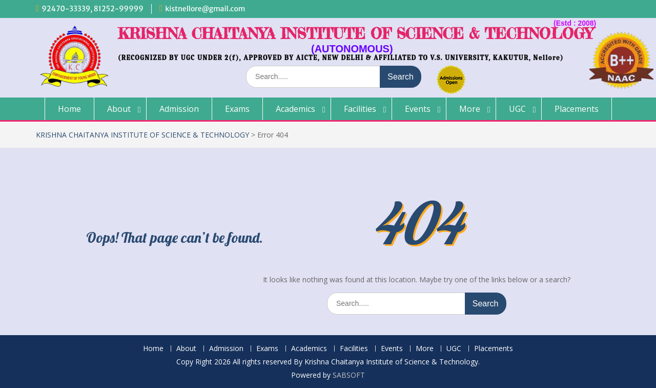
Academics (295, 108)
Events (417, 108)
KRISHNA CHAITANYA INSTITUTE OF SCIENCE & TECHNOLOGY (355, 34)
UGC (517, 108)
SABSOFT (349, 375)
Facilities (360, 108)
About (119, 108)
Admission (179, 108)
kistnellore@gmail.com (205, 8)
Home (69, 108)
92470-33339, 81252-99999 (93, 8)
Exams (237, 108)
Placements (577, 108)
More (469, 108)
